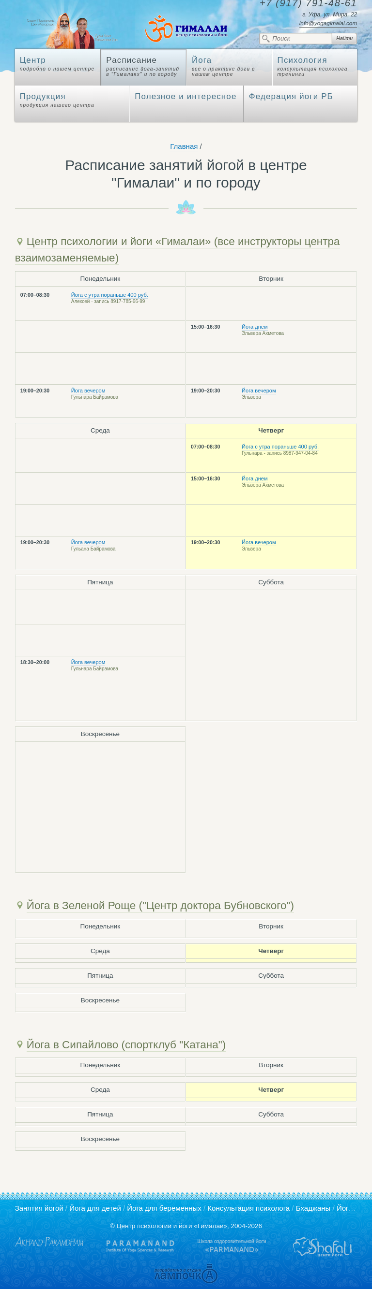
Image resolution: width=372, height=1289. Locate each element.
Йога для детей (95, 1208)
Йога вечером (88, 390)
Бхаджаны (313, 1208)
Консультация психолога (248, 1208)
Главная (184, 146)
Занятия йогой (39, 1208)
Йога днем (255, 327)
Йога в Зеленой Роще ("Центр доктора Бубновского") (160, 905)
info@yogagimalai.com (328, 23)
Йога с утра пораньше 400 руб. (109, 295)
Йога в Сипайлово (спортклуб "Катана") (126, 1045)
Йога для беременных (164, 1208)
